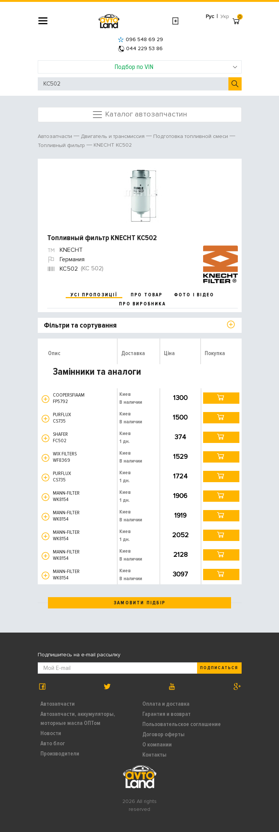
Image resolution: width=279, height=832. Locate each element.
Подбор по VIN (175, 67)
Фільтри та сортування (80, 325)
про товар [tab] (147, 295)
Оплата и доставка (166, 703)
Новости (50, 733)
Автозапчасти (57, 703)
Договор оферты (163, 734)
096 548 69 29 (140, 39)
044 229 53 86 (140, 48)
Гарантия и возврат (166, 714)
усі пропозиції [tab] (94, 295)
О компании (157, 744)
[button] (45, 399)
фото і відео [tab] (194, 295)
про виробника (142, 304)
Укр (224, 16)
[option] (141, 192)
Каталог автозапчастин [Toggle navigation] (139, 114)
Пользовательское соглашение (181, 724)
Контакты (154, 754)
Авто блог (52, 743)
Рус (210, 16)
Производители (59, 753)
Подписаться (219, 668)
